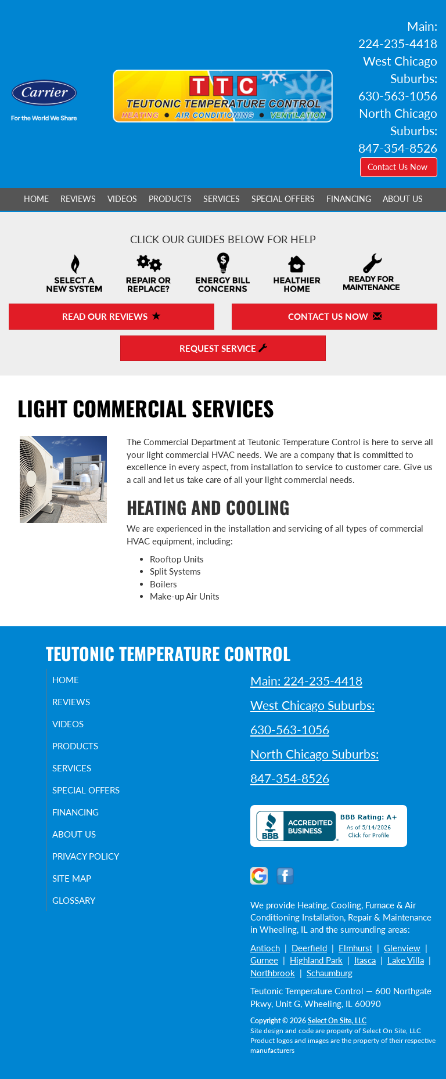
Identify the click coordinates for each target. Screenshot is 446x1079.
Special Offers (283, 199)
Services (221, 199)
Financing (348, 199)
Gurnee (264, 960)
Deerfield (309, 948)
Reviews (78, 199)
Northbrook (272, 973)
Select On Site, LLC (337, 1020)
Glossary (85, 921)
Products (170, 199)
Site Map (83, 899)
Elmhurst (355, 948)
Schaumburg (330, 973)
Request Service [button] (223, 348)
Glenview (402, 948)
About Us (403, 199)
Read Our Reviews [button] (111, 316)
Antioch (265, 948)
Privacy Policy (81, 871)
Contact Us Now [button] (399, 167)
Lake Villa (405, 960)
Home (36, 199)
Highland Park (316, 960)
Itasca (365, 960)
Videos (122, 199)
